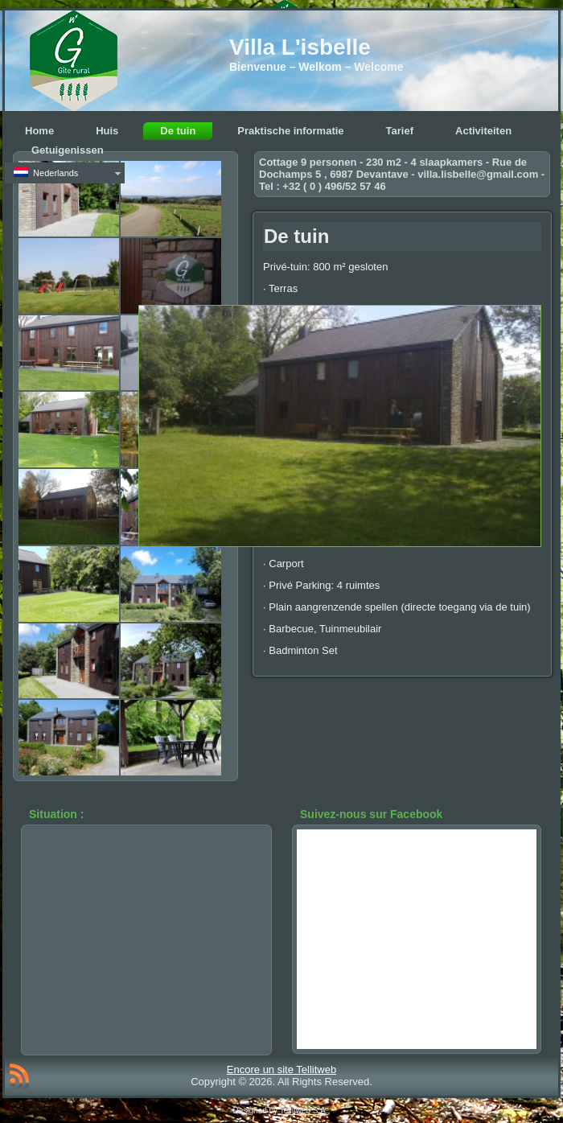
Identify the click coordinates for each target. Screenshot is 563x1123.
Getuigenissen (67, 150)
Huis (107, 131)
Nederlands (46, 172)
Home (39, 131)
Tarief (399, 131)
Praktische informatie (290, 131)
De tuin (177, 131)
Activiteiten (483, 131)
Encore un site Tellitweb (281, 1069)
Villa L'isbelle (300, 47)
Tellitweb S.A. (304, 1110)
